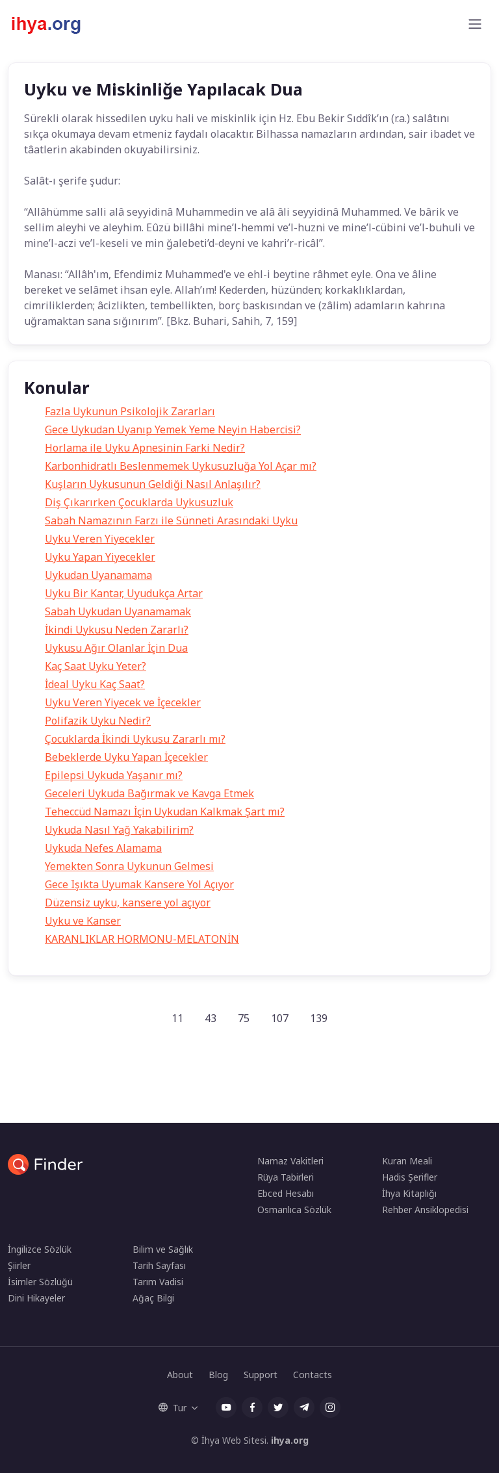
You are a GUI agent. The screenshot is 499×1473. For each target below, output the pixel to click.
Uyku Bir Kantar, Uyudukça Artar (124, 593)
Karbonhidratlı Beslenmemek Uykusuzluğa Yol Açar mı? (180, 466)
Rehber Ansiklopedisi (425, 1209)
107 (279, 1018)
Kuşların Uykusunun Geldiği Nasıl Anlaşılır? (153, 484)
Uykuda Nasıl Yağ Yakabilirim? (119, 830)
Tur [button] (172, 1408)
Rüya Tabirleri (285, 1177)
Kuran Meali (407, 1161)
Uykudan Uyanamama (98, 575)
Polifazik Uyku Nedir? (98, 720)
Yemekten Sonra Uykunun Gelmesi (129, 866)
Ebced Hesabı (285, 1193)
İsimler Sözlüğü (40, 1281)
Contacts (312, 1374)
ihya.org (290, 1440)
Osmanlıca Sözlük (294, 1209)
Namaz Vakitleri (290, 1161)
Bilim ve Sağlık (163, 1249)
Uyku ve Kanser (83, 921)
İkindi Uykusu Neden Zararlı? (116, 629)
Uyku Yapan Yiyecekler (100, 557)
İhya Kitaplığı (409, 1193)
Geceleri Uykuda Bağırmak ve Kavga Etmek (149, 793)
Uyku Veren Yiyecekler (100, 539)
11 (177, 1018)
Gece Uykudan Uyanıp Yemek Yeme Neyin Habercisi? (173, 429)
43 (210, 1018)
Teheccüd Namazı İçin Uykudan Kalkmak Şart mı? (165, 811)
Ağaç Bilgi (153, 1298)
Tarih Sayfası (159, 1265)
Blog (218, 1374)
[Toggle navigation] (475, 24)
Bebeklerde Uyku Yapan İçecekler (126, 757)
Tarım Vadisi (158, 1281)
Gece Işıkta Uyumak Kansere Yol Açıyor (139, 884)
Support (260, 1374)
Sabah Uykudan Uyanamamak (118, 611)
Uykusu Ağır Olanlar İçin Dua (116, 648)
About (180, 1374)
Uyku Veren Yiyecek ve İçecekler (123, 702)
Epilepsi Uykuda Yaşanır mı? (114, 775)
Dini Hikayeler (36, 1298)
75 (244, 1018)
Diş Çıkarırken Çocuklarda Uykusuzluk (139, 502)
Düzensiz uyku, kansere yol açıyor (128, 902)
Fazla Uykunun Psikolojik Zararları (130, 411)
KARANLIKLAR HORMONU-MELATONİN (142, 939)
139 (318, 1018)
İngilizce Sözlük (39, 1249)
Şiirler (19, 1265)
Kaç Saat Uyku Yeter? (95, 666)
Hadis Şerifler (409, 1177)
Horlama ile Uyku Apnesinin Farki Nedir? (145, 448)
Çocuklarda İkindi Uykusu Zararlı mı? (135, 739)
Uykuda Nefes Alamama (103, 848)
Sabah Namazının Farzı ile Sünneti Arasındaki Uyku (171, 520)
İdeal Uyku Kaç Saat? (95, 684)
